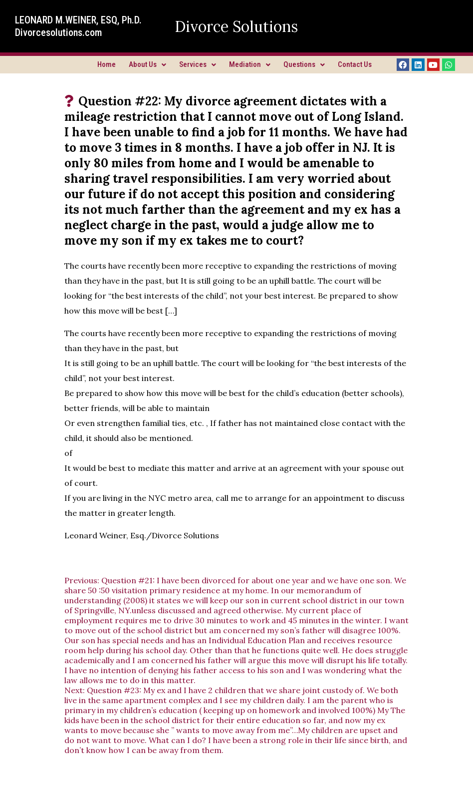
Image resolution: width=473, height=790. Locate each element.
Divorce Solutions (236, 26)
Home (106, 64)
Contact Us (355, 64)
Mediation (249, 64)
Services (197, 64)
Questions (304, 64)
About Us (147, 64)
